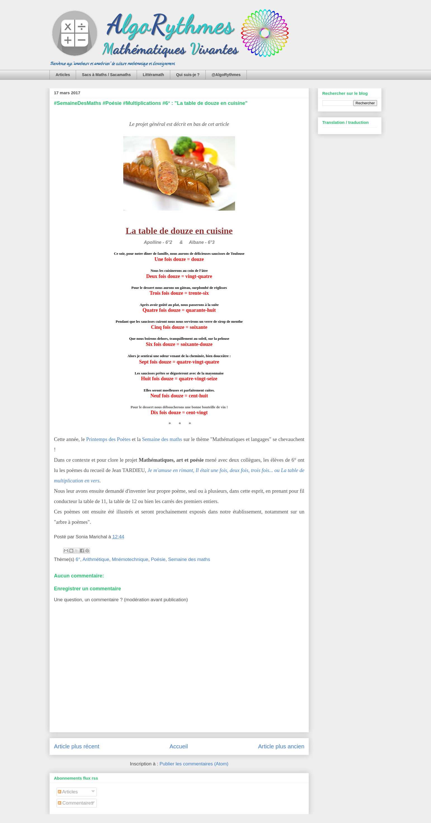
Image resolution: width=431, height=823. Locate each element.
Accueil (178, 746)
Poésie (158, 559)
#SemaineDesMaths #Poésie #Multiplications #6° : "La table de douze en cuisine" (150, 103)
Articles (63, 74)
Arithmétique (95, 559)
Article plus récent (76, 746)
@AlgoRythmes (226, 74)
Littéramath (153, 74)
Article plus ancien (281, 746)
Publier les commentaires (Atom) (194, 764)
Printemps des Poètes (108, 439)
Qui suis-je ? (188, 74)
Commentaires (75, 803)
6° (77, 559)
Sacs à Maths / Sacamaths (106, 74)
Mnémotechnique (130, 559)
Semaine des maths (162, 439)
